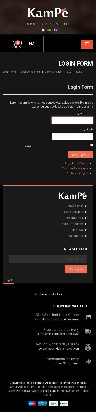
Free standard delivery (61, 329)
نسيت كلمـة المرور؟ (76, 163)
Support (32, 24)
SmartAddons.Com (22, 386)
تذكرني (27, 145)
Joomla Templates (48, 386)
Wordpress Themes (73, 386)
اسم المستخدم (85, 113)
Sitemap (55, 24)
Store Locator (74, 205)
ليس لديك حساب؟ (77, 173)
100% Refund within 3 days (57, 344)
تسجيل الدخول (80, 154)
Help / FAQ (76, 229)
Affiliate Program (72, 223)
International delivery (62, 359)
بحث (69, 71)
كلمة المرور (86, 129)
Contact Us (76, 235)
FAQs (44, 24)
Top (7, 280)
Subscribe (76, 269)
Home (78, 71)
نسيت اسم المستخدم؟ (75, 168)
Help (66, 24)
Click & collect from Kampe (57, 315)
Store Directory (73, 211)
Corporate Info (74, 217)
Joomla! (13, 390)
